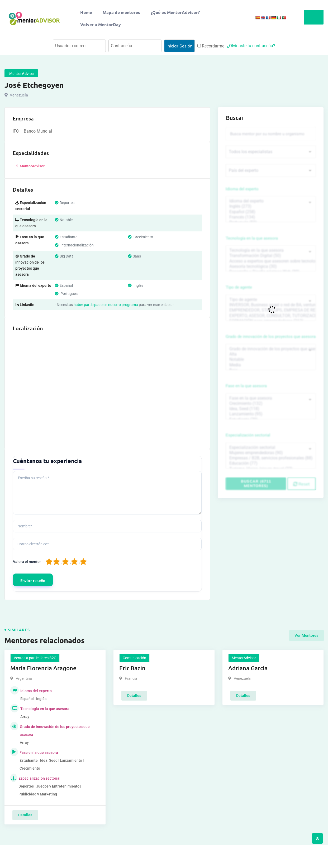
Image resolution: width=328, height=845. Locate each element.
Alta (271, 356)
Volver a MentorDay (100, 24)
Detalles (25, 815)
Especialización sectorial (248, 438)
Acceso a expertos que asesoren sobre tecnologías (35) (271, 262)
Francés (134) (271, 217)
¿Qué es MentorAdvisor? (175, 12)
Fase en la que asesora (246, 388)
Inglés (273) (271, 207)
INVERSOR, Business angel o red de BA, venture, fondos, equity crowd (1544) (271, 306)
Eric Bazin (132, 668)
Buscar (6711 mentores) (256, 486)
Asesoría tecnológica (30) (271, 267)
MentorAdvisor (30, 166)
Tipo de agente (239, 288)
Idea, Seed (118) (271, 411)
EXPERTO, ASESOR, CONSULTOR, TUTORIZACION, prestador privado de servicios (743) (271, 317)
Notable (271, 361)
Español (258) (271, 212)
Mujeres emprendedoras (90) (271, 456)
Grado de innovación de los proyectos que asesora (271, 338)
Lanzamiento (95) (271, 416)
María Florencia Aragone (43, 668)
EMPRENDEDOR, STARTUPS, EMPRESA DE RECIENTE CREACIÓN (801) (271, 311)
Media (271, 367)
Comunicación (134, 658)
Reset (301, 487)
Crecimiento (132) (271, 406)
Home (86, 12)
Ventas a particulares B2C (35, 658)
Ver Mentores (306, 634)
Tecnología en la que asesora (252, 239)
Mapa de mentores (121, 12)
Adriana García (248, 668)
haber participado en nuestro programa (106, 305)
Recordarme (210, 45)
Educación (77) (271, 466)
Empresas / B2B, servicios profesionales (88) (271, 461)
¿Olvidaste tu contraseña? (251, 45)
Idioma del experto (242, 189)
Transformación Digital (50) (271, 257)
